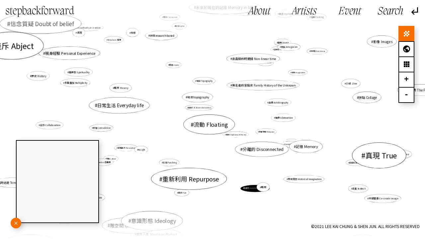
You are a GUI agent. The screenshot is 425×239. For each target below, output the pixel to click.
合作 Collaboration (53, 124)
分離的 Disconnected (262, 148)
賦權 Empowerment (86, 231)
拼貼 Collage (366, 97)
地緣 (146, 47)
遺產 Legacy (176, 67)
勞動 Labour (113, 158)
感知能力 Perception (126, 147)
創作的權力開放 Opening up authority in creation (80, 30)
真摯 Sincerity (282, 139)
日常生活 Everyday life (120, 105)
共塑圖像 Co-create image (382, 198)
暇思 (259, 181)
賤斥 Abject (65, 64)
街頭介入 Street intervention (199, 107)
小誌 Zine (348, 84)
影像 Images (367, 48)
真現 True (375, 154)
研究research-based (162, 36)
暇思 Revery (121, 88)
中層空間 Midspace (266, 131)
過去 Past (183, 191)
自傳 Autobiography (277, 103)
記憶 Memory (301, 144)
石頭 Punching (170, 162)
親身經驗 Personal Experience (105, 69)
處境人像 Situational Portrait (161, 225)
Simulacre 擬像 (114, 40)
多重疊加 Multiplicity (88, 86)
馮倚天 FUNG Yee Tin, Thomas (255, 188)
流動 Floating (210, 124)
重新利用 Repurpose (190, 178)
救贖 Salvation (361, 231)
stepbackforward (39, 12)
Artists (304, 11)
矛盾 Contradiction (102, 127)
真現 (85, 36)
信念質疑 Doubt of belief (48, 27)
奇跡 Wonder (80, 85)
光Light (141, 149)
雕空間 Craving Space (150, 201)
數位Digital (180, 26)
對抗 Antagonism (286, 49)
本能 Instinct (345, 182)
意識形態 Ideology (157, 214)
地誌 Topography (205, 82)
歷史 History (44, 77)
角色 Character (126, 224)
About (259, 11)
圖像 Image (280, 44)
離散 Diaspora (113, 185)
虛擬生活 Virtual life (358, 162)
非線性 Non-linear (317, 51)
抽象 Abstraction (284, 118)
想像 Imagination (298, 72)
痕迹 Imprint (276, 26)
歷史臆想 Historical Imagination (304, 179)
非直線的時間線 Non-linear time (251, 62)
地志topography (198, 97)
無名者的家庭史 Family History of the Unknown (263, 86)
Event (350, 11)
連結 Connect (303, 25)
